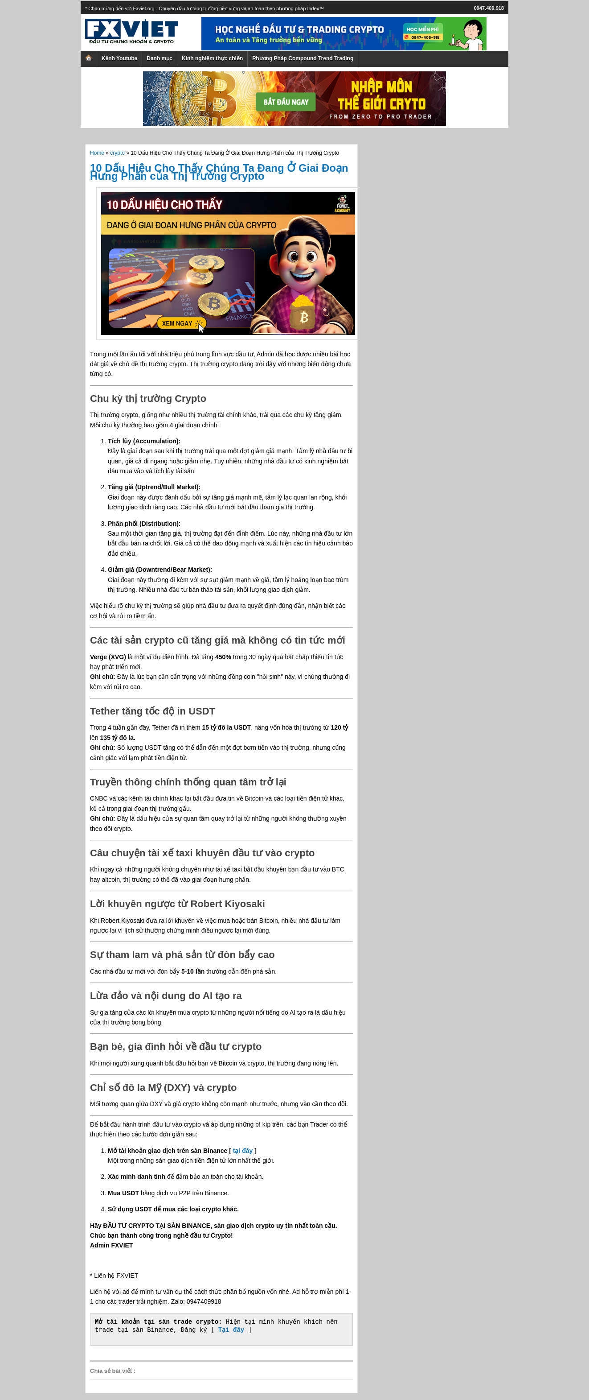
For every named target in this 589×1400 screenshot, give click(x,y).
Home (97, 153)
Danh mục (159, 58)
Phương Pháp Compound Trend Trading (302, 58)
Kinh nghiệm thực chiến (212, 58)
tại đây (243, 1150)
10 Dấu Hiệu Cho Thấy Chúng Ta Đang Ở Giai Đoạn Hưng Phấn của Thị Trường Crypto (219, 172)
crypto (117, 153)
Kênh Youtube (119, 58)
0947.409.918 (489, 8)
